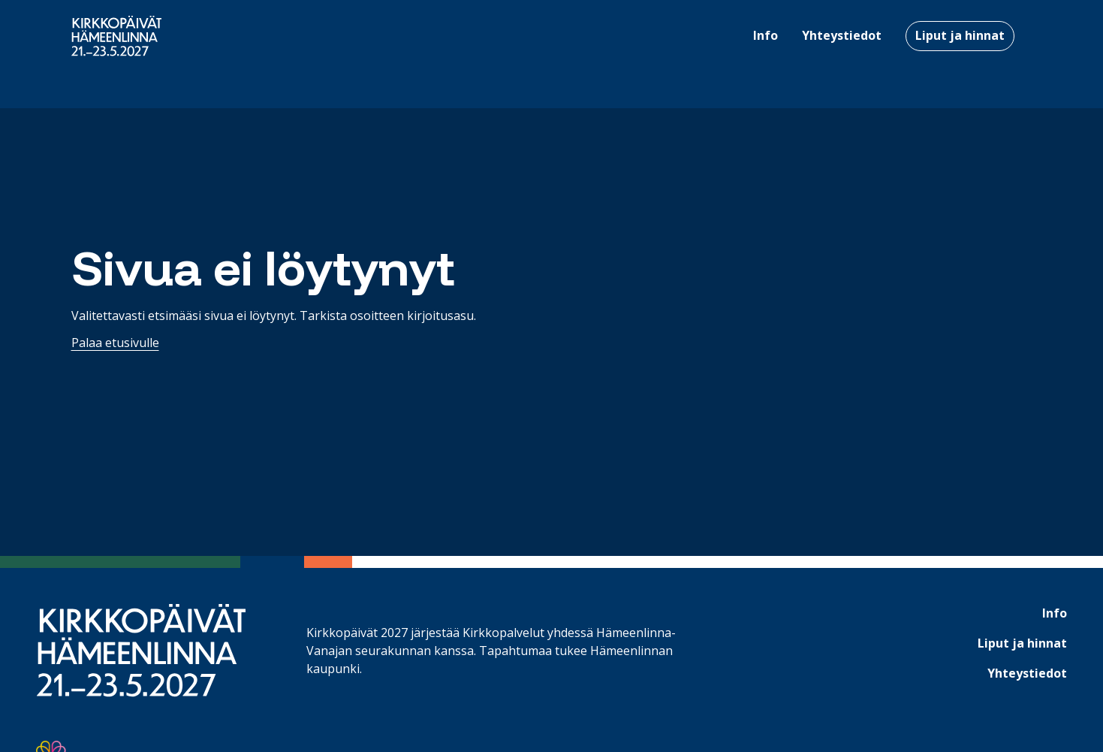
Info (1054, 613)
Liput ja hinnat (960, 35)
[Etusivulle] (116, 36)
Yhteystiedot (1027, 673)
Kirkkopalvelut (503, 632)
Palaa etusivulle (115, 342)
